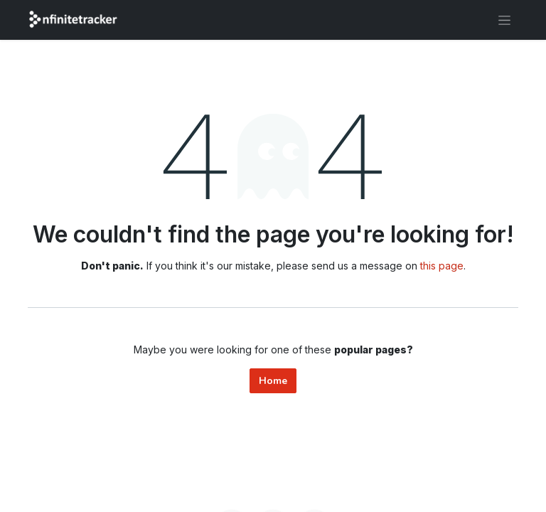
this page (442, 266)
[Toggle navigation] (504, 20)
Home (273, 381)
